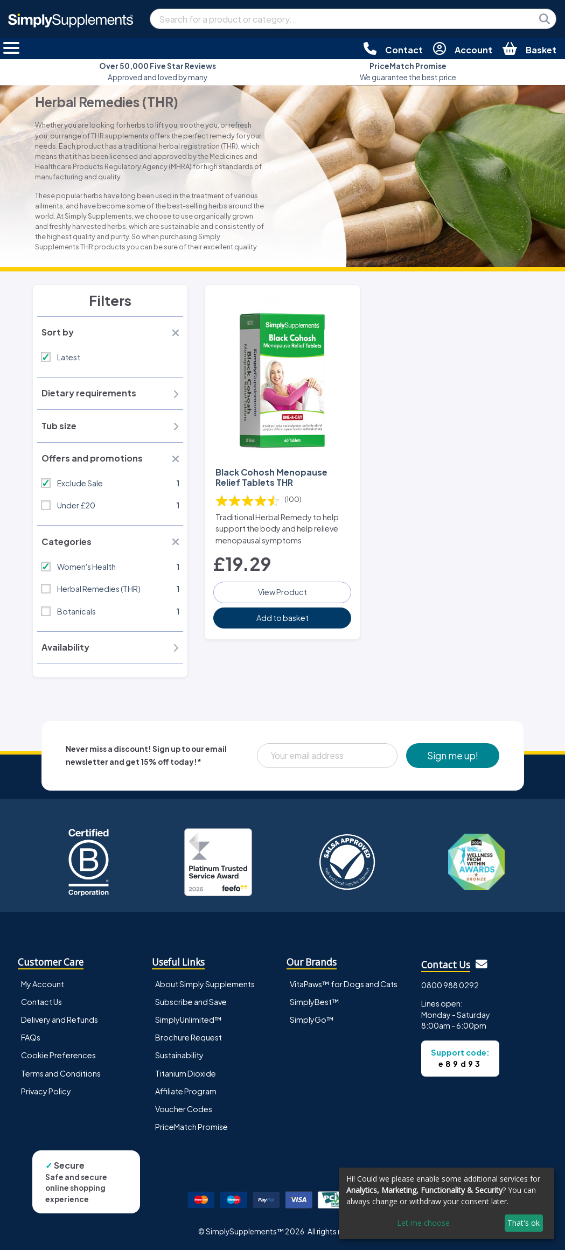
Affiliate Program (186, 1091)
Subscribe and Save (191, 1002)
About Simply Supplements (205, 984)
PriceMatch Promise (191, 1127)
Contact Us (41, 1002)
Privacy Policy (46, 1091)
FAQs (30, 1037)
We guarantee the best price (408, 71)
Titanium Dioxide (185, 1073)
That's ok (523, 1223)
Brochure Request (188, 1037)
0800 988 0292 (450, 985)
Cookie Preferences (58, 1055)
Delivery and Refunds (59, 1019)
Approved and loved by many (157, 71)
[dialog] (446, 1203)
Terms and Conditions (61, 1073)
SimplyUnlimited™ (188, 1019)
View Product (282, 592)
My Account (42, 984)
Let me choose (423, 1223)
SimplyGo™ (312, 1019)
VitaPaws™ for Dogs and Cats (343, 984)
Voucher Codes (183, 1109)
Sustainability (179, 1055)
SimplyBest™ (314, 1002)
